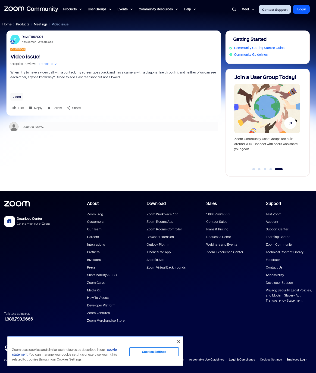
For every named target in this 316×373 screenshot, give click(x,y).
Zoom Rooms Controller (164, 229)
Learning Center (278, 237)
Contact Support (275, 10)
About (93, 203)
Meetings (40, 24)
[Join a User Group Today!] (267, 120)
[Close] (178, 341)
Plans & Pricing (217, 229)
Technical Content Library (284, 252)
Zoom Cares (96, 283)
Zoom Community (279, 244)
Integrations (96, 244)
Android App (155, 260)
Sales (211, 203)
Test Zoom (274, 214)
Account (272, 222)
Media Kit (94, 290)
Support (273, 203)
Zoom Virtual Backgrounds (166, 267)
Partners (93, 252)
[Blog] (7, 348)
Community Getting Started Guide (259, 48)
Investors (94, 260)
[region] (95, 351)
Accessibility (275, 275)
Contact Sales (216, 222)
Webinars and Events (221, 244)
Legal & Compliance (242, 359)
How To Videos (98, 298)
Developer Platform (101, 305)
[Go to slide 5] (278, 169)
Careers (93, 237)
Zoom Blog (95, 214)
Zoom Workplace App (162, 214)
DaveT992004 (32, 37)
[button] (48, 63)
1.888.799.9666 (18, 319)
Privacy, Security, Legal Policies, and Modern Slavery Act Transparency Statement (289, 295)
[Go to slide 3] (265, 169)
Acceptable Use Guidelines (206, 359)
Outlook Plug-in (158, 244)
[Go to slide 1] (254, 169)
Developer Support (279, 283)
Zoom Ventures (98, 313)
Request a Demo (218, 237)
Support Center (277, 229)
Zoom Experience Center (224, 252)
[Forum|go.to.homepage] (31, 9)
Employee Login (297, 359)
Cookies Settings (271, 359)
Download (156, 203)
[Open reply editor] (113, 126)
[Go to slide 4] (271, 169)
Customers (95, 222)
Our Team (94, 229)
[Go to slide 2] (259, 169)
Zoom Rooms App (160, 222)
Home (7, 24)
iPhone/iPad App (159, 252)
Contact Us (274, 267)
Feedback (273, 260)
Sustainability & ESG (102, 275)
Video (17, 97)
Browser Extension (160, 237)
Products (22, 24)
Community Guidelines (251, 54)
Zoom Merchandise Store (106, 320)
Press (91, 267)
